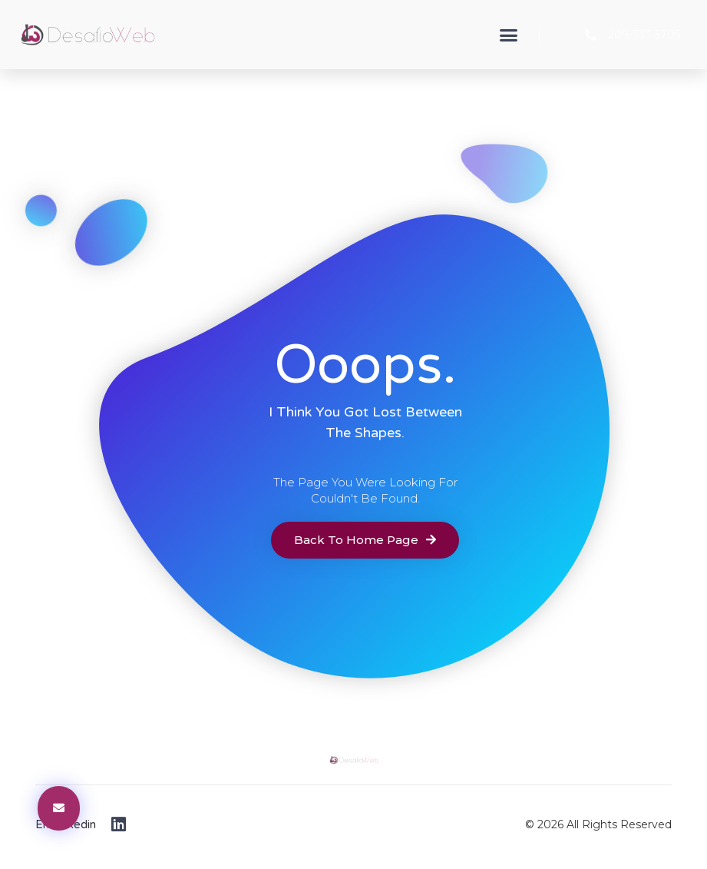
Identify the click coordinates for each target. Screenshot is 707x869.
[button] (508, 34)
